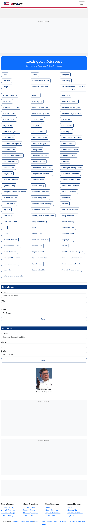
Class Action (8, 137)
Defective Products (40, 191)
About (70, 507)
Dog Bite (6, 210)
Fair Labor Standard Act (71, 258)
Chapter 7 (36, 125)
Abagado (65, 75)
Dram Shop (8, 216)
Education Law (67, 228)
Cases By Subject (30, 513)
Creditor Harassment (70, 173)
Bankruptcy (37, 101)
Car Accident (37, 119)
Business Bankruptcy (70, 107)
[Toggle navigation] (82, 3)
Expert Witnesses (52, 513)
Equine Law (37, 246)
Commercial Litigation (71, 137)
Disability (65, 197)
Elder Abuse (37, 234)
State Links (50, 515)
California (15, 521)
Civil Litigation (38, 131)
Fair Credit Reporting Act (72, 252)
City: (3, 301)
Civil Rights (66, 131)
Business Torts (9, 119)
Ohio (59, 521)
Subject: (4, 292)
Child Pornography (11, 131)
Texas (22, 521)
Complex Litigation (40, 143)
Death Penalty (38, 185)
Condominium (9, 149)
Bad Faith (65, 95)
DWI (34, 228)
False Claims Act (10, 264)
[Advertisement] (44, 38)
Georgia (65, 521)
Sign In (70, 515)
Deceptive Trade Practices (14, 191)
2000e (35, 75)
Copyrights (7, 173)
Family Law (8, 270)
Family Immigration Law (72, 264)
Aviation (35, 95)
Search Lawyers (8, 510)
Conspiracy (37, 149)
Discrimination (9, 204)
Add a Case (28, 515)
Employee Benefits (40, 240)
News (47, 507)
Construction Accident (12, 155)
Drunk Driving (67, 222)
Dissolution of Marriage (42, 204)
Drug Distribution (69, 216)
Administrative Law (40, 81)
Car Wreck (66, 119)
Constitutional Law (69, 149)
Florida (36, 521)
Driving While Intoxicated (43, 216)
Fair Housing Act (39, 258)
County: (4, 342)
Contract (65, 161)
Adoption (7, 87)
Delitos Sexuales (10, 197)
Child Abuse (66, 125)
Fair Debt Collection (11, 258)
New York (29, 521)
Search (44, 319)
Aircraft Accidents (40, 87)
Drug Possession (10, 222)
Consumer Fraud (10, 161)
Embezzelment (67, 234)
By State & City (7, 507)
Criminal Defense (10, 179)
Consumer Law (38, 161)
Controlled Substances (41, 167)
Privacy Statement (75, 513)
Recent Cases (29, 510)
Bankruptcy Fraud (69, 101)
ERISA (64, 246)
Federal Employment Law (14, 276)
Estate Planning (9, 252)
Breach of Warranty (40, 107)
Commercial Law (39, 137)
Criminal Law (38, 179)
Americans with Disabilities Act (73, 88)
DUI (4, 228)
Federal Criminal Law (70, 270)
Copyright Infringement (71, 167)
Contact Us (72, 510)
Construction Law (39, 155)
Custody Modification (70, 179)
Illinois (43, 521)
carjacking (7, 125)
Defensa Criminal (69, 191)
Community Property (12, 143)
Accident (6, 81)
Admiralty (65, 81)
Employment (66, 240)
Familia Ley (37, 264)
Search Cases (29, 507)
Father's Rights (38, 270)
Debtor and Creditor (70, 185)
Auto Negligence (10, 95)
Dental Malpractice (40, 197)
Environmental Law (11, 246)
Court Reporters (52, 510)
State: (3, 309)
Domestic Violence (69, 210)
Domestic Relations (40, 210)
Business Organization (71, 113)
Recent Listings (8, 513)
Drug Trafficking (39, 222)
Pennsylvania (52, 521)
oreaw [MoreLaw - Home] (13, 3)
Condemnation (67, 143)
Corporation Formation (42, 173)
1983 (5, 75)
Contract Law (8, 167)
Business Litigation (40, 113)
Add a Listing (7, 515)
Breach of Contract (11, 107)
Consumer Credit (68, 155)
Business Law (9, 113)
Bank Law (7, 101)
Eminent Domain (10, 240)
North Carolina (75, 521)
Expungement (38, 252)
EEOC (5, 234)
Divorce (64, 204)
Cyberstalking (9, 185)
